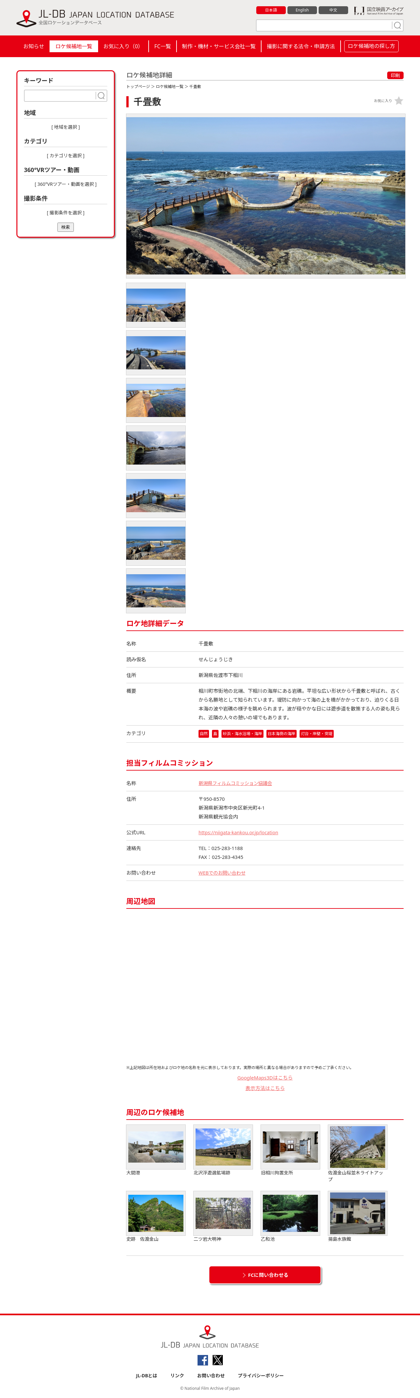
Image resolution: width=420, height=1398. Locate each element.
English (302, 10)
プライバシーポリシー (261, 1375)
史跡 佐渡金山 (155, 1216)
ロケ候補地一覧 (73, 46)
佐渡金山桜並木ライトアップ (357, 1154)
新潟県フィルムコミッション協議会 (238, 783)
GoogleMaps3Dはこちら (265, 1077)
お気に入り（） (123, 46)
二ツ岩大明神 (223, 1216)
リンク (177, 1375)
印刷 (395, 75)
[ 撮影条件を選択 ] (66, 212)
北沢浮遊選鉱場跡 (223, 1150)
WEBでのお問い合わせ (223, 872)
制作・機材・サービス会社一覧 (219, 46)
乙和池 (290, 1216)
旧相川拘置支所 (290, 1150)
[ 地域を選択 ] (66, 127)
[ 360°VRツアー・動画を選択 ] (66, 184)
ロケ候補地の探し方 (371, 46)
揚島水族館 (357, 1216)
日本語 (271, 10)
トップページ (138, 86)
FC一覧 (162, 46)
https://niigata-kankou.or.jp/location (240, 832)
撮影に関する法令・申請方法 (301, 46)
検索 (65, 227)
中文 (333, 10)
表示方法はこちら (265, 1088)
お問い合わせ (211, 1375)
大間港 (155, 1150)
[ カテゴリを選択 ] (66, 155)
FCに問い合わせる (268, 1275)
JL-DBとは (147, 1375)
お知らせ (33, 46)
